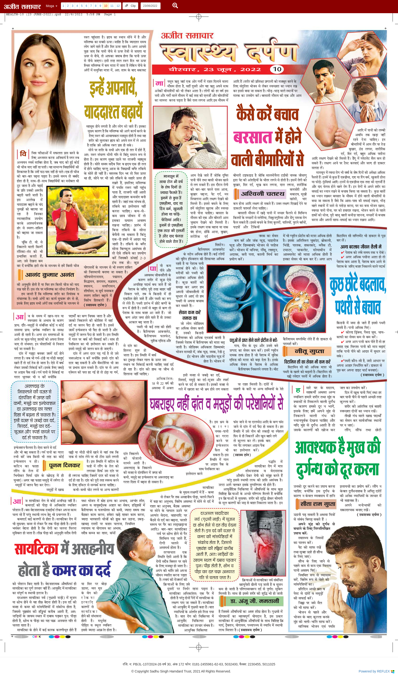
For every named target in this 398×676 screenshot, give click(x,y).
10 (105, 6)
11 (111, 6)
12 (118, 6)
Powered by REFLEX (376, 671)
